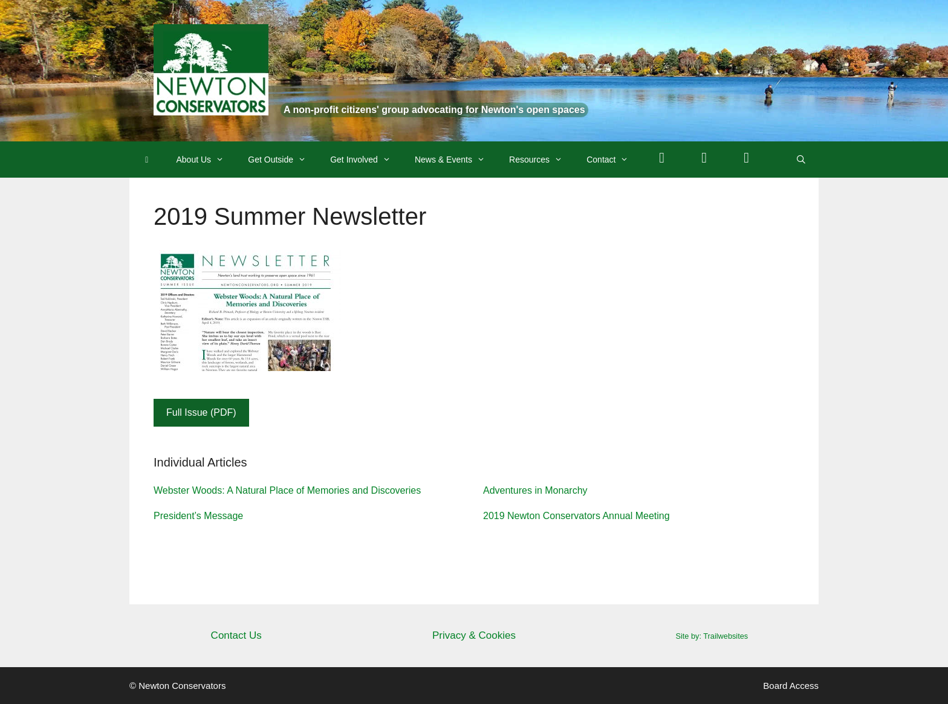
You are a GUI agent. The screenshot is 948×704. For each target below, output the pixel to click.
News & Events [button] (456, 159)
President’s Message (198, 516)
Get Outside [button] (283, 159)
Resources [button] (541, 159)
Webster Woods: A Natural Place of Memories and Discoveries (287, 490)
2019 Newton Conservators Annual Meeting (576, 516)
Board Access (791, 685)
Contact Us (236, 635)
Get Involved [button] (366, 159)
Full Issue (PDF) (201, 412)
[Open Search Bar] (801, 159)
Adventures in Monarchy (535, 490)
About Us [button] (206, 159)
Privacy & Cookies (474, 635)
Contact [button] (613, 159)
